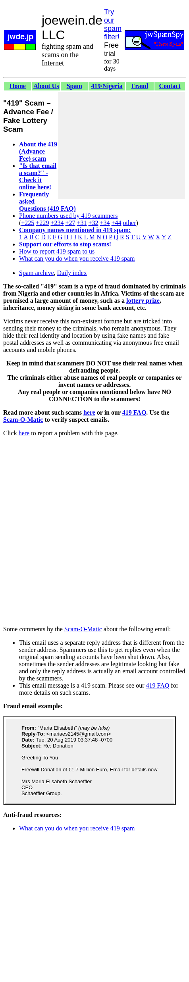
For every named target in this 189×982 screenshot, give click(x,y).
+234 (57, 222)
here (89, 412)
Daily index (72, 272)
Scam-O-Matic (23, 419)
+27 (70, 222)
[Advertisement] (121, 145)
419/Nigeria (107, 86)
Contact (169, 86)
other (129, 222)
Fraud (139, 86)
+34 (105, 222)
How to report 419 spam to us (56, 251)
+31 (82, 222)
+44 (117, 222)
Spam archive (36, 272)
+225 (27, 222)
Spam (74, 86)
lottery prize (143, 300)
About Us (46, 86)
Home (18, 86)
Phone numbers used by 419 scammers (68, 215)
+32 (93, 222)
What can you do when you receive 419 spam (77, 258)
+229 (42, 222)
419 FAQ (134, 412)
